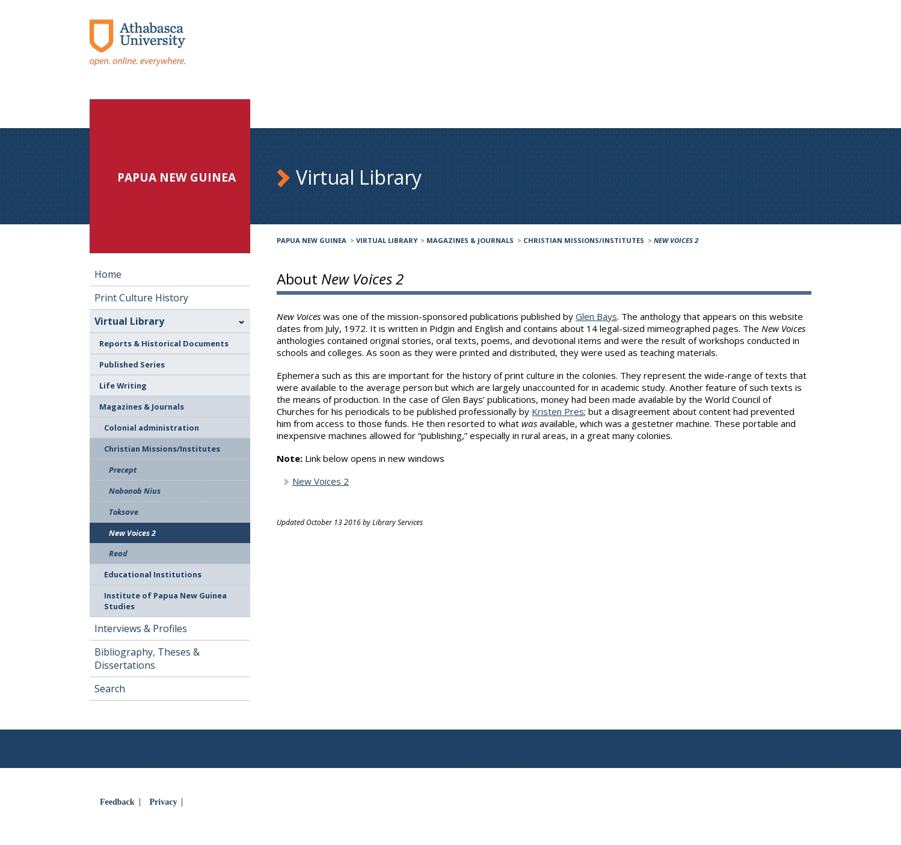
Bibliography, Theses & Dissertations (147, 658)
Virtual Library (386, 240)
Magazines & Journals (470, 240)
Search (109, 688)
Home (107, 274)
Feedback (117, 802)
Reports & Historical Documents (164, 343)
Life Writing (123, 385)
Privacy (163, 802)
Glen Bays (596, 316)
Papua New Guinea (311, 240)
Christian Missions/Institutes (583, 240)
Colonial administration (151, 427)
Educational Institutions (152, 574)
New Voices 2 (320, 481)
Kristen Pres (558, 411)
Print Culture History (141, 297)
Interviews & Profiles (140, 628)
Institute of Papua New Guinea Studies (165, 601)
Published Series (132, 364)
